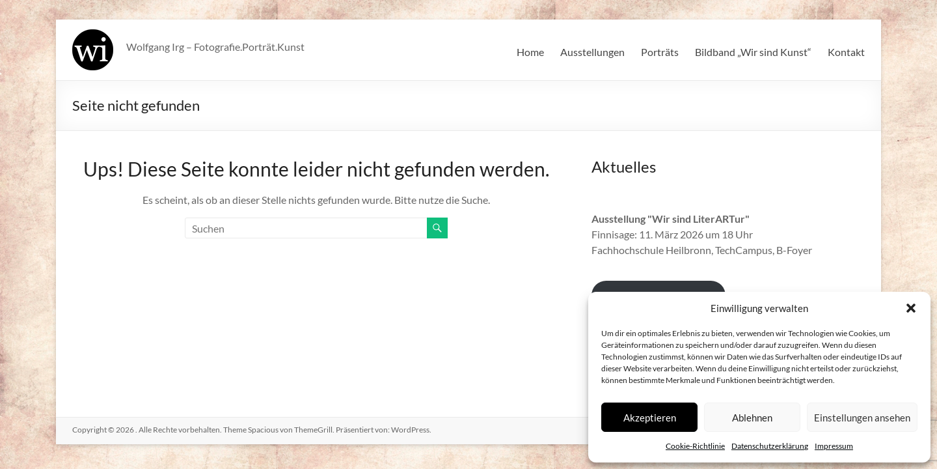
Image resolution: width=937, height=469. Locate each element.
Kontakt (846, 52)
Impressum (834, 446)
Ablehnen (752, 417)
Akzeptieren (649, 417)
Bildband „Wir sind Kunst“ (753, 52)
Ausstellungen (592, 52)
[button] (910, 308)
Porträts (660, 52)
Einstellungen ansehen (862, 417)
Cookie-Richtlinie (695, 446)
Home (530, 52)
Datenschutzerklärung (769, 446)
